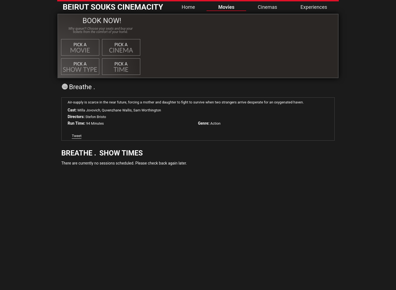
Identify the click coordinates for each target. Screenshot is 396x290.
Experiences (314, 7)
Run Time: (76, 123)
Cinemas (267, 7)
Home (188, 7)
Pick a (80, 48)
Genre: (203, 123)
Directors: (76, 116)
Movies (226, 7)
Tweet (76, 136)
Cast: (72, 110)
